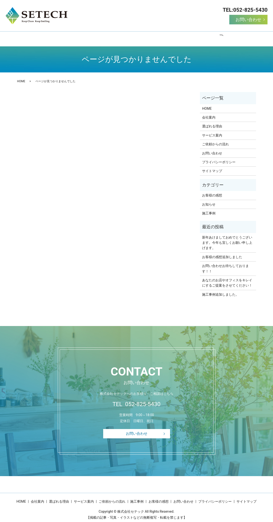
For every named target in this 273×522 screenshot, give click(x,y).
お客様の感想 (213, 37)
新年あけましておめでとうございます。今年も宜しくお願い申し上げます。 (227, 239)
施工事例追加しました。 (220, 291)
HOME (44, 37)
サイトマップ (212, 167)
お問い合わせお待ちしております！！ (225, 264)
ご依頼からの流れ (156, 37)
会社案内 (66, 37)
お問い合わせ (248, 19)
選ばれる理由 (93, 37)
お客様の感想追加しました (222, 253)
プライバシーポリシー (219, 158)
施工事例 (186, 37)
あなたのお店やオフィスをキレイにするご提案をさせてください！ (227, 278)
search (233, 37)
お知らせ (208, 200)
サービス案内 (123, 37)
